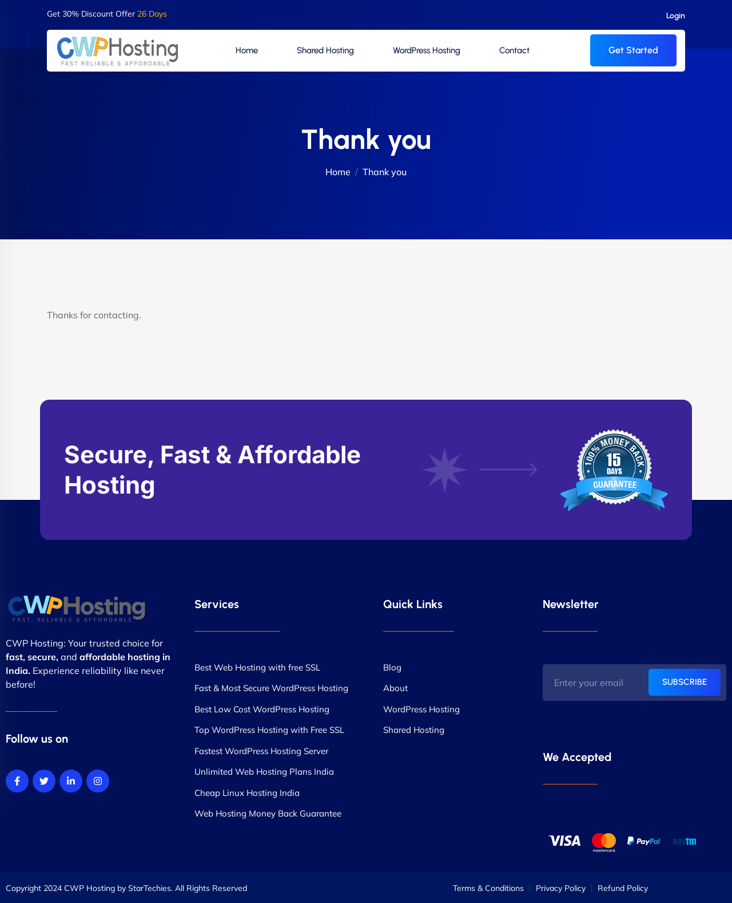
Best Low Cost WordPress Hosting (261, 709)
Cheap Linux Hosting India (247, 792)
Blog (392, 667)
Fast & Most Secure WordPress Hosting (271, 688)
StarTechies (149, 888)
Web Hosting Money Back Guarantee (267, 813)
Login (675, 16)
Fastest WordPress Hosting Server (261, 751)
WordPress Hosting (426, 50)
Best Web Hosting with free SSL (257, 667)
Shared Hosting (325, 50)
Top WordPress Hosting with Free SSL (269, 729)
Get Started (633, 50)
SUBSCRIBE (684, 682)
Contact (514, 50)
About (395, 688)
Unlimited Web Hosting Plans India (264, 771)
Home (247, 50)
